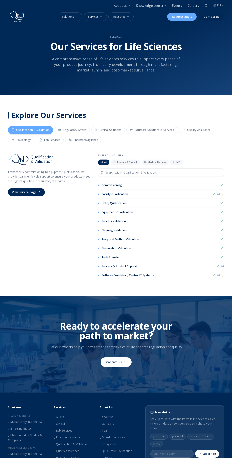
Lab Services (63, 430)
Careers (193, 5)
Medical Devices (155, 162)
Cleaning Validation (114, 230)
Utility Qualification (114, 203)
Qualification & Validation (71, 444)
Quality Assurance (66, 451)
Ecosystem (108, 444)
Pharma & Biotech (125, 162)
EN (218, 5)
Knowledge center (151, 5)
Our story (107, 424)
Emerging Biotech (20, 428)
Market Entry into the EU (25, 422)
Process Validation (114, 221)
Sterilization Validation (116, 248)
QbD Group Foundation (116, 451)
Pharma (159, 436)
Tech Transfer (111, 257)
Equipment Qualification (117, 212)
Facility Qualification (115, 194)
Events (177, 5)
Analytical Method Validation (120, 239)
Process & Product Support (119, 266)
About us (122, 5)
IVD (176, 162)
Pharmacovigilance (67, 437)
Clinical (59, 424)
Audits (59, 417)
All (103, 162)
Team (104, 430)
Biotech (178, 436)
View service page (26, 192)
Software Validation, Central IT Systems (128, 275)
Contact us (116, 364)
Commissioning (112, 185)
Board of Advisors (112, 437)
